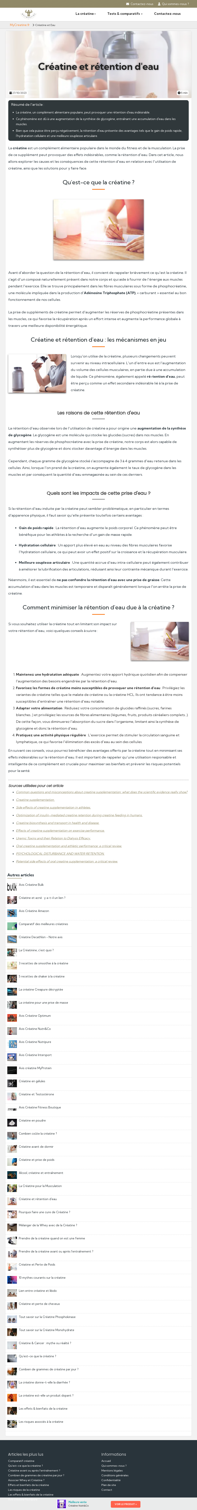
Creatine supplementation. (35, 800)
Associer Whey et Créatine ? (26, 1480)
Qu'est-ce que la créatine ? (25, 1465)
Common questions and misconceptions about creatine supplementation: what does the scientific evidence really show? (101, 792)
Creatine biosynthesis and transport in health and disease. (57, 823)
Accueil (106, 1461)
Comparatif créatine (21, 1461)
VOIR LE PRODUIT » (126, 1504)
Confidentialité (111, 1480)
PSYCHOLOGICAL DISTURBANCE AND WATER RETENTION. (60, 854)
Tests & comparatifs (125, 14)
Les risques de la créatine (24, 1490)
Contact (106, 1490)
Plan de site (108, 1485)
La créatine (86, 14)
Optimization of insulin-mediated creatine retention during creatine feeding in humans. (79, 815)
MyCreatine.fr (20, 25)
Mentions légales (112, 1470)
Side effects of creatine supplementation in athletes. (53, 807)
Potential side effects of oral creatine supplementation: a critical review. (67, 861)
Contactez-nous (139, 4)
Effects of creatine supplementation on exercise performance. (60, 830)
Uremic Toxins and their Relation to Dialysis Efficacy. (53, 838)
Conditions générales (115, 1475)
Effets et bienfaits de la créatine (28, 1485)
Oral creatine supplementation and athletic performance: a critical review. (69, 846)
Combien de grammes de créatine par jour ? (36, 1475)
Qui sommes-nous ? (173, 4)
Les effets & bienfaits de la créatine (30, 1494)
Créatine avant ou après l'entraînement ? (34, 1470)
